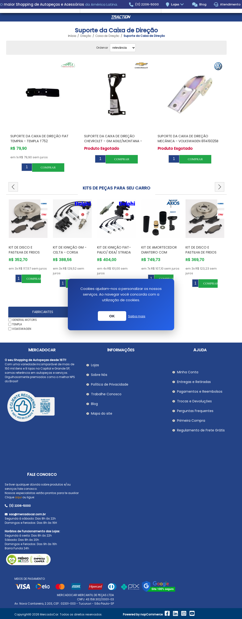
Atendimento (227, 4)
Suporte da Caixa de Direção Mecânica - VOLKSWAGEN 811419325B (188, 138)
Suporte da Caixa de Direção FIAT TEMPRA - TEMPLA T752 (39, 138)
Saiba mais (136, 316)
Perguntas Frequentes (195, 410)
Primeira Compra (191, 420)
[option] (28, 241)
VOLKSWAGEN (21, 329)
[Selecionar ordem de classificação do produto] (123, 47)
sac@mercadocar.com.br (25, 514)
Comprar (48, 167)
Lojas (178, 4)
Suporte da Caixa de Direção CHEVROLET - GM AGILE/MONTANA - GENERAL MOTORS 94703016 (113, 141)
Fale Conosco (42, 474)
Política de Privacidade (109, 384)
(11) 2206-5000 (144, 4)
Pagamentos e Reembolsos (199, 391)
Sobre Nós (99, 374)
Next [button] (219, 187)
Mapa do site (101, 413)
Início (72, 36)
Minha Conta (187, 372)
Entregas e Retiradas (194, 381)
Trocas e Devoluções (194, 401)
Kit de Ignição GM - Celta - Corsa (69, 250)
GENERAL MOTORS (24, 320)
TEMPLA (17, 324)
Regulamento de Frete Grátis (201, 430)
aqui (18, 497)
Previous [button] (13, 187)
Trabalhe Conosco (106, 394)
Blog (199, 4)
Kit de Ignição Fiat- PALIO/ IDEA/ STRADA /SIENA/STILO (114, 252)
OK (112, 316)
